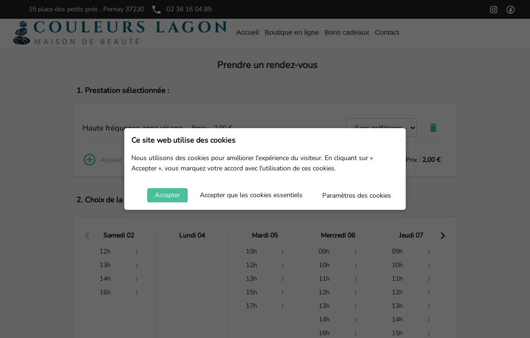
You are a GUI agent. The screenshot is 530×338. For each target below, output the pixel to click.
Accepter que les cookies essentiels (251, 195)
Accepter (167, 195)
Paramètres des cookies (356, 195)
